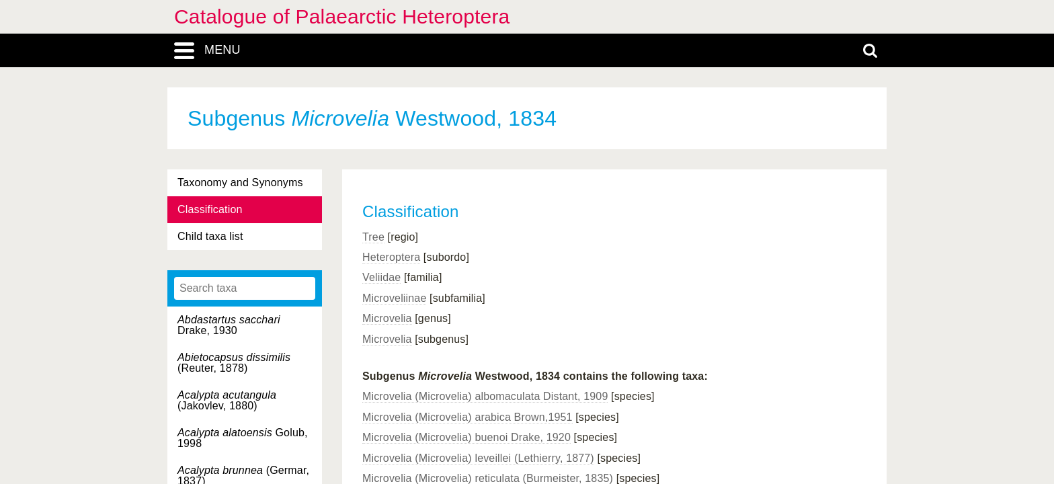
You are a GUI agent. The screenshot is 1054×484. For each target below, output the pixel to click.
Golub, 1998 (242, 438)
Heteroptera (391, 257)
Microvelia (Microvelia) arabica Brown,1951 (467, 417)
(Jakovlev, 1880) (226, 400)
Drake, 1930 (228, 325)
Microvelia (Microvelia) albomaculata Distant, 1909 (485, 396)
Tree (373, 237)
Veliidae (381, 277)
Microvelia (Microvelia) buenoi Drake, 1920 (466, 437)
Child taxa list (210, 236)
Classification (210, 209)
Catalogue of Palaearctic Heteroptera (342, 16)
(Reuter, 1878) (233, 363)
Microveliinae (394, 298)
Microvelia (387, 318)
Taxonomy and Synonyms (240, 182)
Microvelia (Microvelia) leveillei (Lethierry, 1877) (478, 458)
